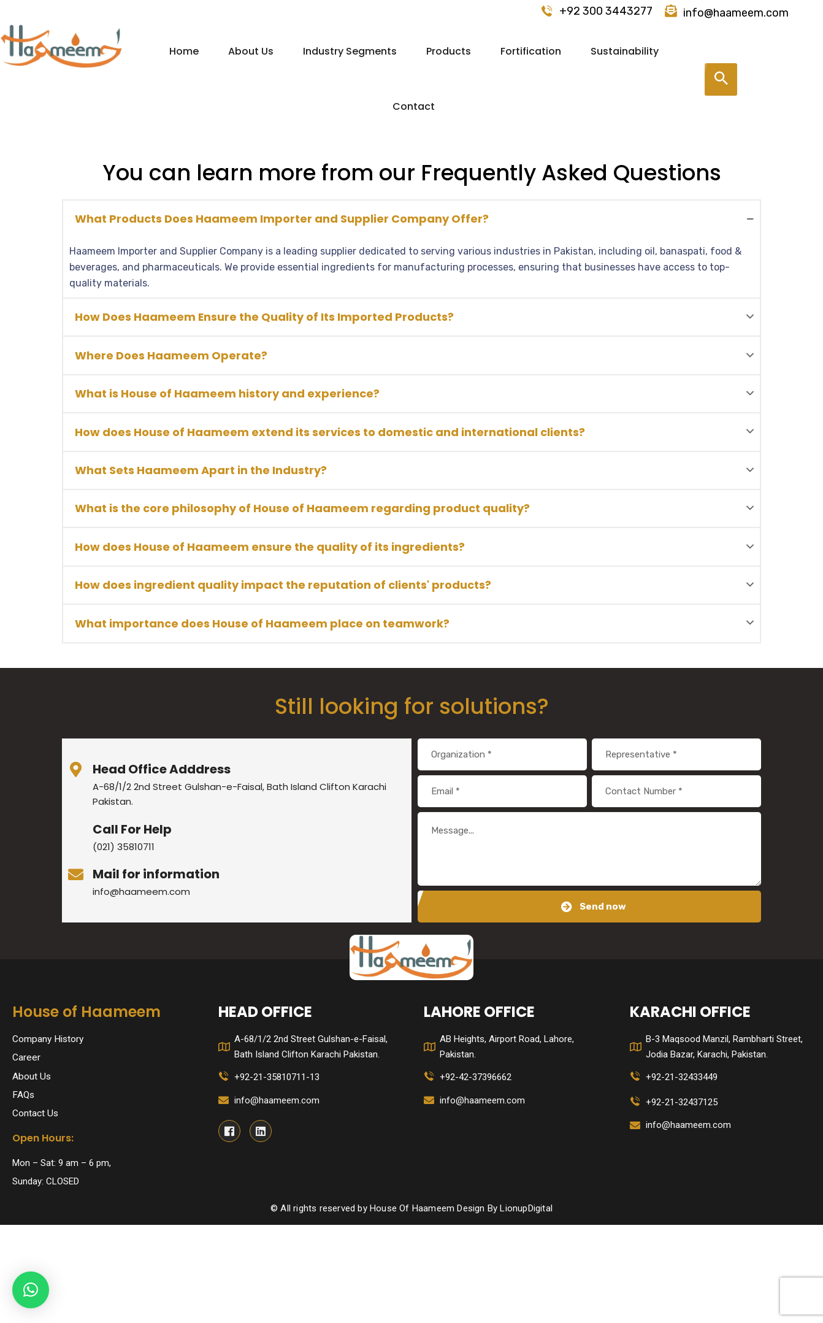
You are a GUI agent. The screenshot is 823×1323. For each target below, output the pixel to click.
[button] (30, 1289)
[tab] (411, 224)
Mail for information (156, 969)
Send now (593, 1002)
